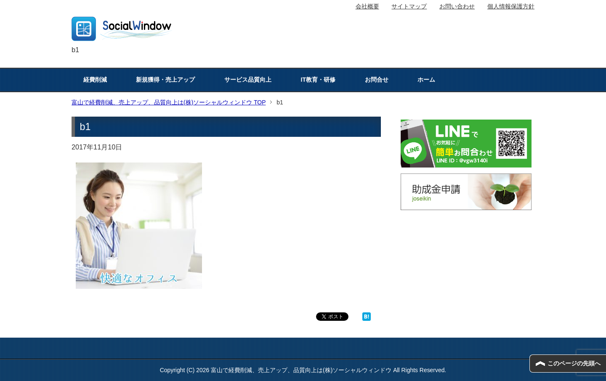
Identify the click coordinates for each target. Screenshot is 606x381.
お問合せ (376, 79)
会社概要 (367, 6)
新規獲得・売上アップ (165, 79)
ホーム (426, 79)
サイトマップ (409, 6)
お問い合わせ (457, 6)
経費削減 (95, 79)
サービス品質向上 (247, 79)
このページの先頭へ (574, 363)
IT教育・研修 (318, 79)
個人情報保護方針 (510, 6)
